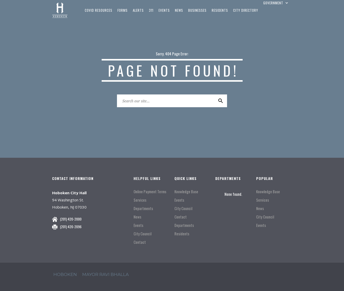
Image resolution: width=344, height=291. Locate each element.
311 (151, 10)
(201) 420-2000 (70, 219)
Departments (143, 208)
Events (138, 225)
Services (140, 200)
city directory (245, 10)
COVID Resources (98, 10)
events (164, 10)
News (137, 217)
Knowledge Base (186, 191)
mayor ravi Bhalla (105, 274)
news (179, 10)
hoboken (65, 274)
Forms (122, 10)
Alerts (138, 10)
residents (220, 10)
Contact (140, 242)
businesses (197, 10)
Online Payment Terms (150, 191)
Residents (181, 233)
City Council (142, 233)
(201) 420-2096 (70, 226)
